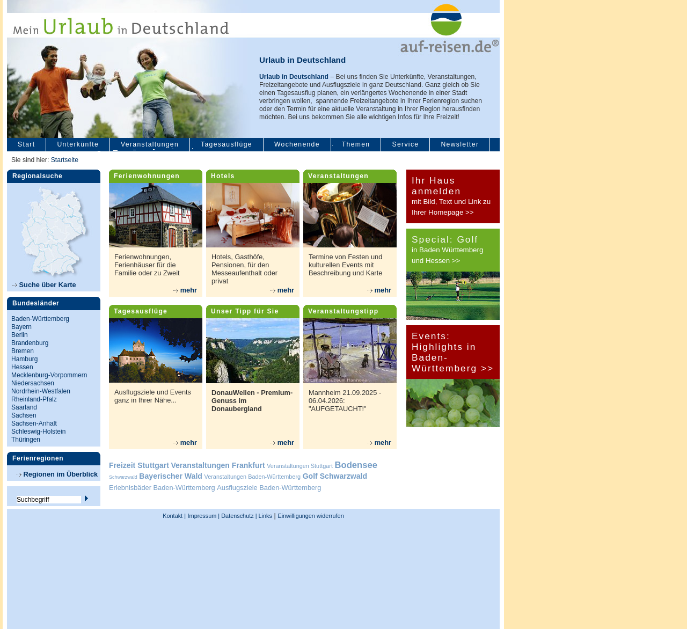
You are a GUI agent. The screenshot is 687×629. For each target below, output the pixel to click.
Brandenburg (29, 343)
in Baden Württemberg (447, 250)
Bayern (21, 327)
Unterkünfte (78, 144)
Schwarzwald (123, 477)
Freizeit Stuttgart (139, 465)
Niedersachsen (32, 383)
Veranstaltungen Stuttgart (300, 466)
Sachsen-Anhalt (34, 423)
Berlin (19, 335)
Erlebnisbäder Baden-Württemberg (162, 488)
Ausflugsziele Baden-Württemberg (269, 488)
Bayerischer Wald (170, 476)
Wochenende (297, 144)
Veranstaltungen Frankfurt (218, 465)
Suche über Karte (44, 285)
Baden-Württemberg (40, 319)
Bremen (22, 351)
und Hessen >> (436, 261)
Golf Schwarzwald (335, 476)
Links (264, 516)
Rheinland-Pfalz (34, 399)
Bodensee (356, 465)
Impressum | (204, 516)
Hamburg (24, 359)
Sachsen (23, 415)
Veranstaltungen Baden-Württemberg (252, 476)
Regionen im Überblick (57, 474)
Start (26, 144)
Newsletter (460, 144)
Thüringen (25, 439)
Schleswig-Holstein (38, 431)
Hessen (22, 367)
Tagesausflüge (226, 144)
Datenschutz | (238, 516)
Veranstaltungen (150, 144)
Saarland (24, 407)
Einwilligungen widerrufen (310, 516)
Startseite (64, 160)
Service (405, 144)
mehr (185, 290)
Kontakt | (174, 516)
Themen (356, 144)
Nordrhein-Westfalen (40, 391)
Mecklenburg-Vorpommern (49, 375)
